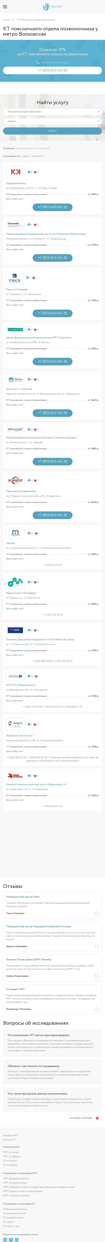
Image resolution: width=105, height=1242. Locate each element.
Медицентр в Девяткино (21, 491)
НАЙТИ (53, 131)
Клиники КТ (9, 1140)
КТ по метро (10, 1160)
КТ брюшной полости (15, 1209)
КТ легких (8, 1222)
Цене (25, 156)
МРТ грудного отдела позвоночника (23, 1191)
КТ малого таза (11, 1226)
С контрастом (42, 148)
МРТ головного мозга (15, 1183)
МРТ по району (11, 1156)
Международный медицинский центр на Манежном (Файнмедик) (46, 234)
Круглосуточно (25, 148)
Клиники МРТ (10, 1135)
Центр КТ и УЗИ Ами (19, 389)
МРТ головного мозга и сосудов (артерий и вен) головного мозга (39, 1187)
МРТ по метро (11, 1152)
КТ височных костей (14, 1213)
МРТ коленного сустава (16, 1195)
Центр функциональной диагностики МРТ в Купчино (38, 337)
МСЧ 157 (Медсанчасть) (20, 685)
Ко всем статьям (81, 1118)
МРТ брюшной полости (16, 1178)
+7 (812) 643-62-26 (100, 7)
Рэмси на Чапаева (16, 289)
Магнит (10, 543)
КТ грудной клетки (13, 1217)
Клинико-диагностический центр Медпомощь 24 (36, 784)
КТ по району (10, 1165)
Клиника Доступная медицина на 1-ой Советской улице (40, 639)
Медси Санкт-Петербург (21, 593)
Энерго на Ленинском (19, 735)
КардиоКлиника (16, 183)
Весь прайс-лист (15, 198)
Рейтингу (37, 156)
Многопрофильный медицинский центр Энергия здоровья (41, 437)
